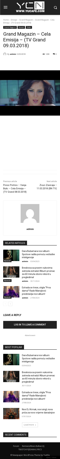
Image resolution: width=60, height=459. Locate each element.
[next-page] (10, 304)
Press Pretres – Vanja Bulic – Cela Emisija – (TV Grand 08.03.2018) (15, 188)
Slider (29, 27)
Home (6, 19)
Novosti (21, 27)
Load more (30, 424)
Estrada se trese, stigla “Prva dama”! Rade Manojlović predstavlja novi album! (36, 290)
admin (13, 54)
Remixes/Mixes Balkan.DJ (33, 446)
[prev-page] (5, 304)
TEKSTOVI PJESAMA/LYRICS (30, 449)
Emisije (14, 19)
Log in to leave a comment (30, 324)
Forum (16, 446)
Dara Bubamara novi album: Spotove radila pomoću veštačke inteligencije (38, 254)
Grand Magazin (26, 19)
